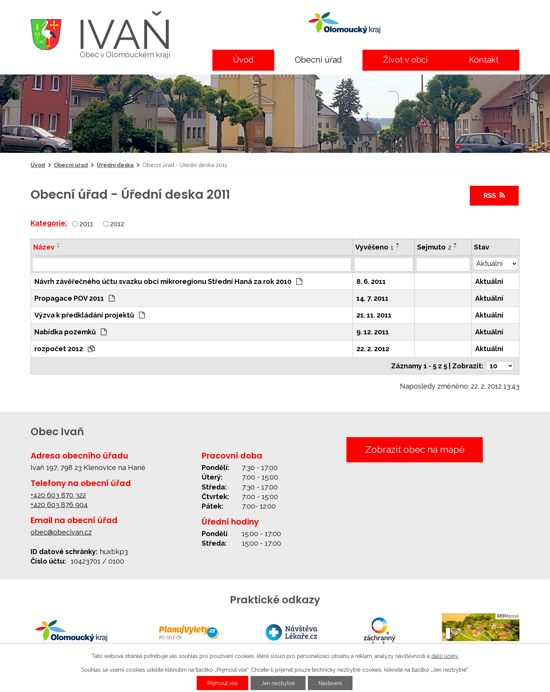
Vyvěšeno (374, 247)
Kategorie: (49, 223)
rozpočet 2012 (64, 349)
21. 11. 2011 (373, 315)
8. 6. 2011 (371, 281)
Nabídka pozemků (70, 332)
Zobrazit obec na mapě (414, 449)
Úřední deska (115, 165)
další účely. (445, 656)
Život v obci (405, 60)
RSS (494, 195)
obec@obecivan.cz (61, 532)
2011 (86, 224)
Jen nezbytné (278, 683)
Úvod (243, 60)
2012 (117, 224)
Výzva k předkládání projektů (89, 315)
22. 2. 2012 (372, 349)
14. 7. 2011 (372, 298)
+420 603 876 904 (59, 505)
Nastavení (330, 683)
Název (44, 247)
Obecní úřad (318, 60)
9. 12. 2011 (372, 332)
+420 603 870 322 (58, 495)
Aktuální (489, 281)
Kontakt (484, 60)
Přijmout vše (222, 683)
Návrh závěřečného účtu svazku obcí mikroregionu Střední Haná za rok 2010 (168, 281)
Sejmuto (434, 247)
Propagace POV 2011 (74, 298)
